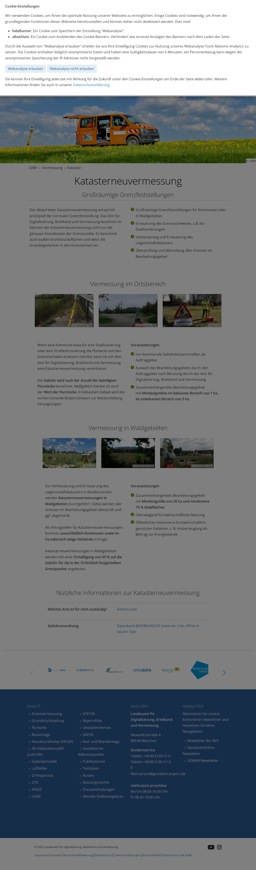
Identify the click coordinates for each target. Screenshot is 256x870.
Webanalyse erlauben (25, 68)
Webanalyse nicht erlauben (72, 68)
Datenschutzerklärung (91, 84)
